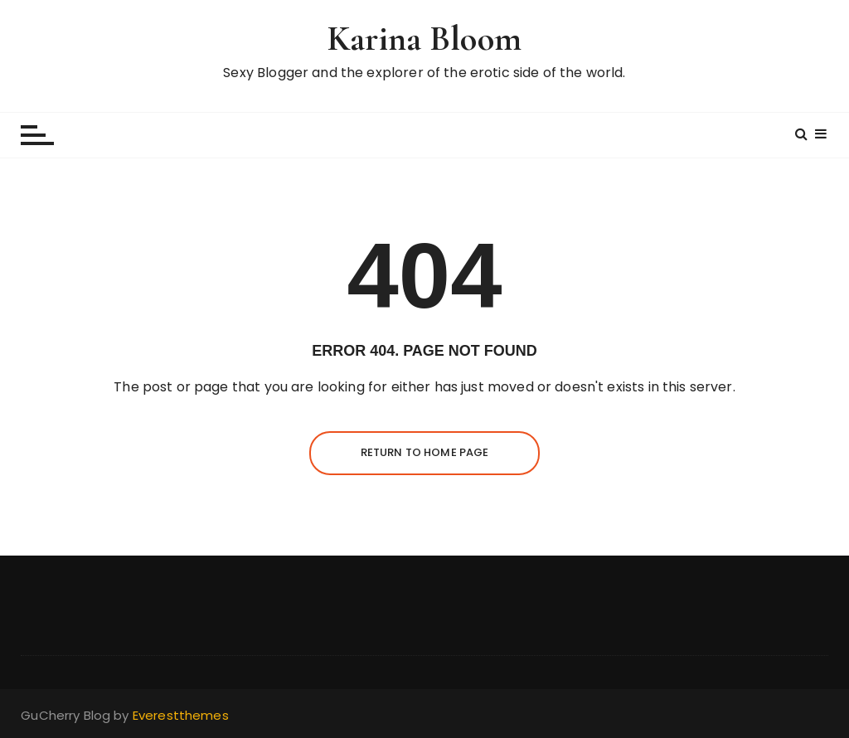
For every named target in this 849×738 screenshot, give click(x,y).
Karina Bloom (424, 38)
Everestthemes (181, 715)
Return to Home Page (425, 452)
